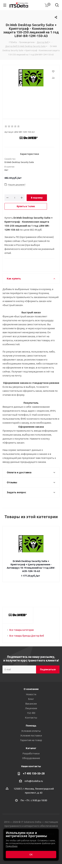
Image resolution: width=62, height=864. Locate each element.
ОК (31, 854)
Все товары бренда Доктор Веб (26, 635)
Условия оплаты (31, 730)
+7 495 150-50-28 (33, 773)
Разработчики (31, 753)
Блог (31, 699)
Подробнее (12, 846)
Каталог (31, 748)
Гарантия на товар (31, 740)
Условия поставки (31, 735)
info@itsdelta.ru (33, 781)
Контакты (31, 717)
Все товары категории (21, 630)
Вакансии (31, 703)
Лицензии (31, 708)
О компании (31, 689)
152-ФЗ (31, 713)
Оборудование (31, 758)
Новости (31, 694)
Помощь (31, 725)
